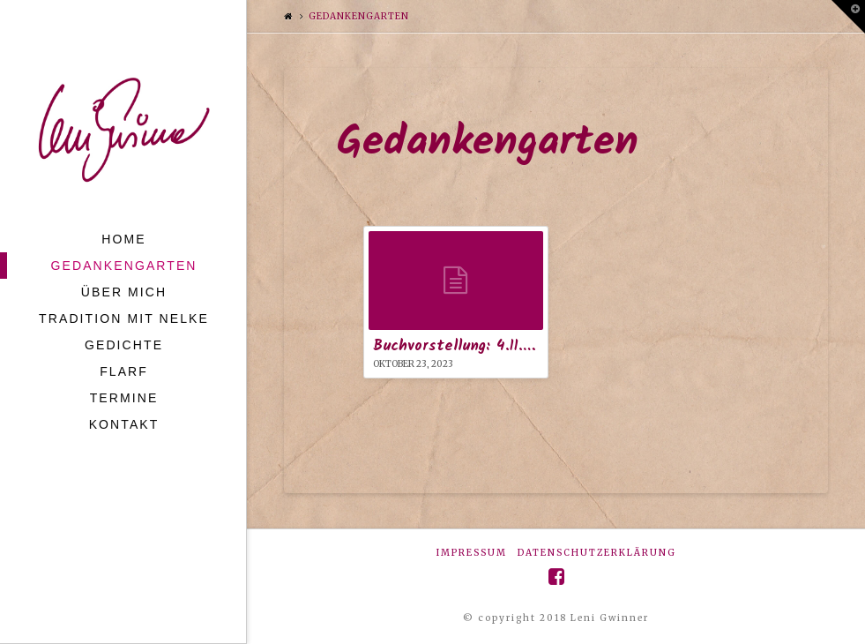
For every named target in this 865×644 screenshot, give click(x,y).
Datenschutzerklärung (597, 552)
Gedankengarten (359, 16)
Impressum (471, 552)
